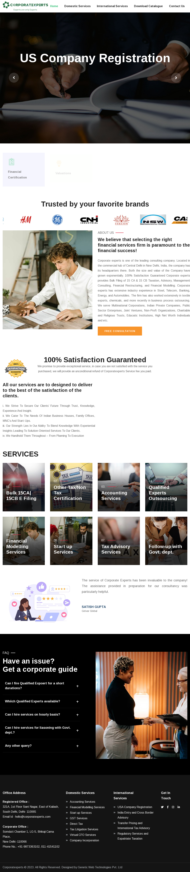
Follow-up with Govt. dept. (165, 549)
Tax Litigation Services (84, 829)
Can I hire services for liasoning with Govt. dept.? (38, 730)
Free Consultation (120, 331)
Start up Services (63, 549)
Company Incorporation (84, 840)
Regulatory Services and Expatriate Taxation (132, 836)
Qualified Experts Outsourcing (163, 493)
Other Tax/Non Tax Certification (70, 493)
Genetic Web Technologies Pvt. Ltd (100, 867)
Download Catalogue (148, 6)
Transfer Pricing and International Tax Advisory (133, 826)
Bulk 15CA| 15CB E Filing (21, 495)
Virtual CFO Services (83, 834)
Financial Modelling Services (17, 546)
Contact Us (177, 6)
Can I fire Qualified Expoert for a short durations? (34, 686)
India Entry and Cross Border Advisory (135, 815)
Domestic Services (77, 6)
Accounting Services (114, 495)
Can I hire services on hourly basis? (32, 714)
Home (54, 6)
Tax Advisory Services (115, 549)
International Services (112, 6)
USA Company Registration (134, 807)
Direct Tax (76, 823)
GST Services (78, 818)
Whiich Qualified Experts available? (32, 701)
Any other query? (18, 745)
